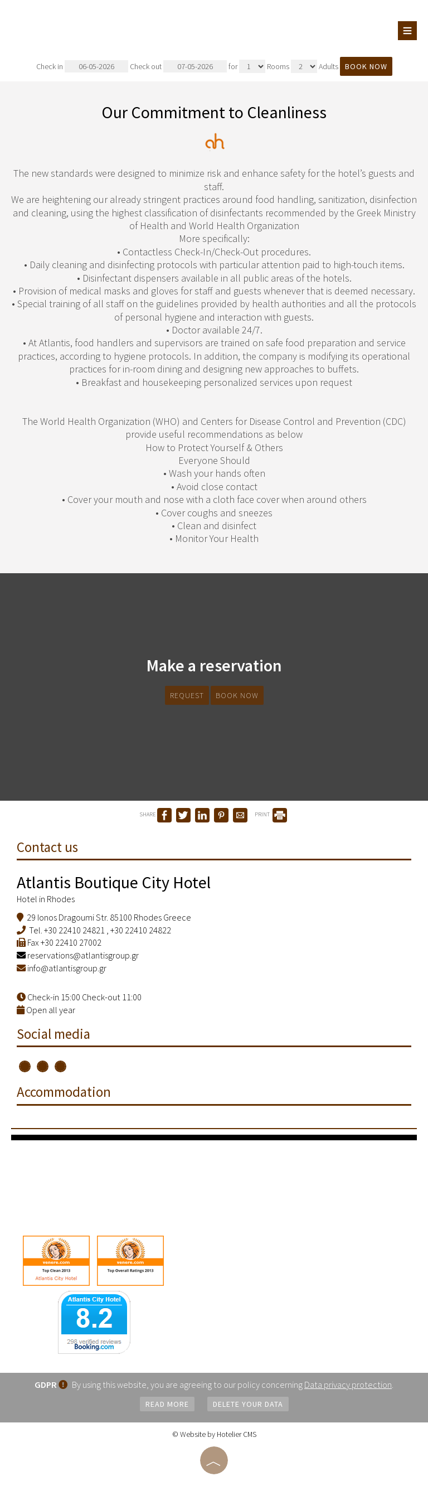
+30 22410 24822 (140, 930)
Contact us (47, 847)
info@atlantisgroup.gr (66, 968)
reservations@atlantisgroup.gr (78, 955)
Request (187, 695)
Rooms (278, 66)
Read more (167, 1404)
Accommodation (64, 1093)
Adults (328, 66)
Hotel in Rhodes (46, 898)
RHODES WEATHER (214, 1182)
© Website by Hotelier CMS (214, 1434)
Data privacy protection (348, 1384)
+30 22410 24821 (74, 930)
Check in (82, 66)
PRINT (271, 814)
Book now (366, 66)
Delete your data (248, 1404)
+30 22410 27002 (71, 942)
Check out (178, 66)
